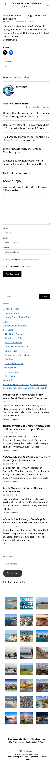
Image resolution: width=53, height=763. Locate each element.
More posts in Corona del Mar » (38, 107)
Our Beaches (9, 367)
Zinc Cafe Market (13, 342)
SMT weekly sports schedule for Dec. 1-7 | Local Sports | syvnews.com (26, 458)
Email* (5, 238)
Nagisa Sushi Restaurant (15, 325)
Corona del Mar (11, 308)
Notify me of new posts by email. (19, 266)
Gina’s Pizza (11, 350)
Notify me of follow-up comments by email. (23, 260)
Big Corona (10, 376)
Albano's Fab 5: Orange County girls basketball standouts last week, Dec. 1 (25, 520)
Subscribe (12, 573)
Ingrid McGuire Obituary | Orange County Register (23, 489)
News (5, 321)
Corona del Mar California (26, 3)
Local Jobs (8, 380)
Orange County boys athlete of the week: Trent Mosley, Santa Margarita (25, 396)
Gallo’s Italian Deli (14, 363)
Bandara (9, 359)
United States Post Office (18, 317)
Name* (5, 228)
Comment (7, 196)
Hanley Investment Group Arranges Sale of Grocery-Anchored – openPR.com (26, 427)
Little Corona (11, 371)
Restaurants (9, 329)
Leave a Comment (10, 419)
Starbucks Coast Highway (18, 355)
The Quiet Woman (14, 334)
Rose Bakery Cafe (13, 338)
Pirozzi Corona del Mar (16, 346)
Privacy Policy (12, 312)
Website (6, 248)
